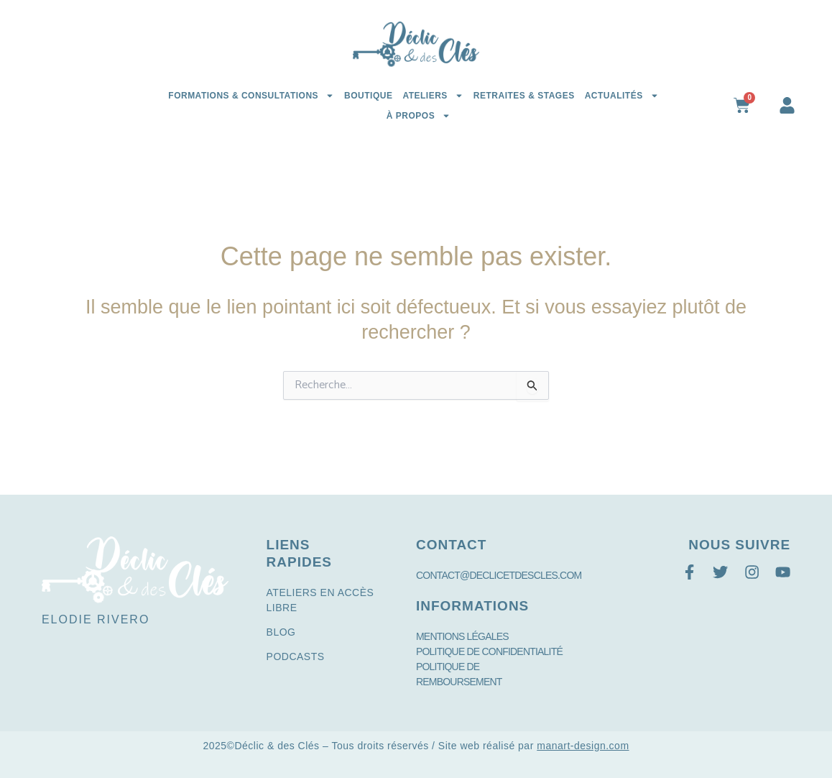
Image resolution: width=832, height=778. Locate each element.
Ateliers (432, 96)
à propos (418, 116)
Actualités (622, 96)
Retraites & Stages (524, 96)
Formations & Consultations (251, 96)
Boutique (368, 96)
